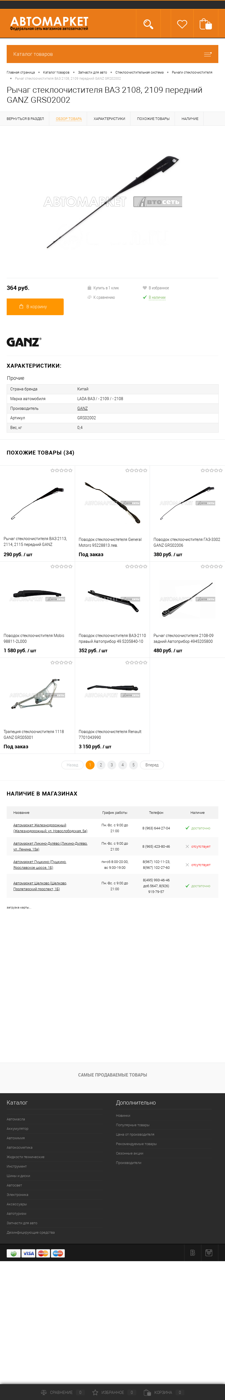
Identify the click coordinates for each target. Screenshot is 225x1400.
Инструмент (17, 1165)
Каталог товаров (112, 54)
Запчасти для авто (22, 1222)
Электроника (17, 1194)
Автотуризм (16, 1213)
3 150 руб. (95, 746)
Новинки (123, 1115)
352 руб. (93, 650)
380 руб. (168, 554)
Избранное (114, 1392)
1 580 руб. (20, 650)
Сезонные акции (129, 1152)
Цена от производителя (135, 1133)
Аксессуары (17, 1203)
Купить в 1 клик (103, 287)
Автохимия (16, 1137)
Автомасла (16, 1118)
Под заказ (91, 553)
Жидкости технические (25, 1156)
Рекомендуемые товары (136, 1143)
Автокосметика (20, 1147)
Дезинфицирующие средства (31, 1232)
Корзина (164, 1392)
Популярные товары (133, 1124)
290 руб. (18, 554)
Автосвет (14, 1184)
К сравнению (101, 297)
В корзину (33, 306)
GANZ (82, 408)
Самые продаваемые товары (112, 1074)
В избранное (155, 287)
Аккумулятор (17, 1128)
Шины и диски (18, 1175)
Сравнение (63, 1392)
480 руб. (168, 650)
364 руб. (18, 288)
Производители (128, 1162)
